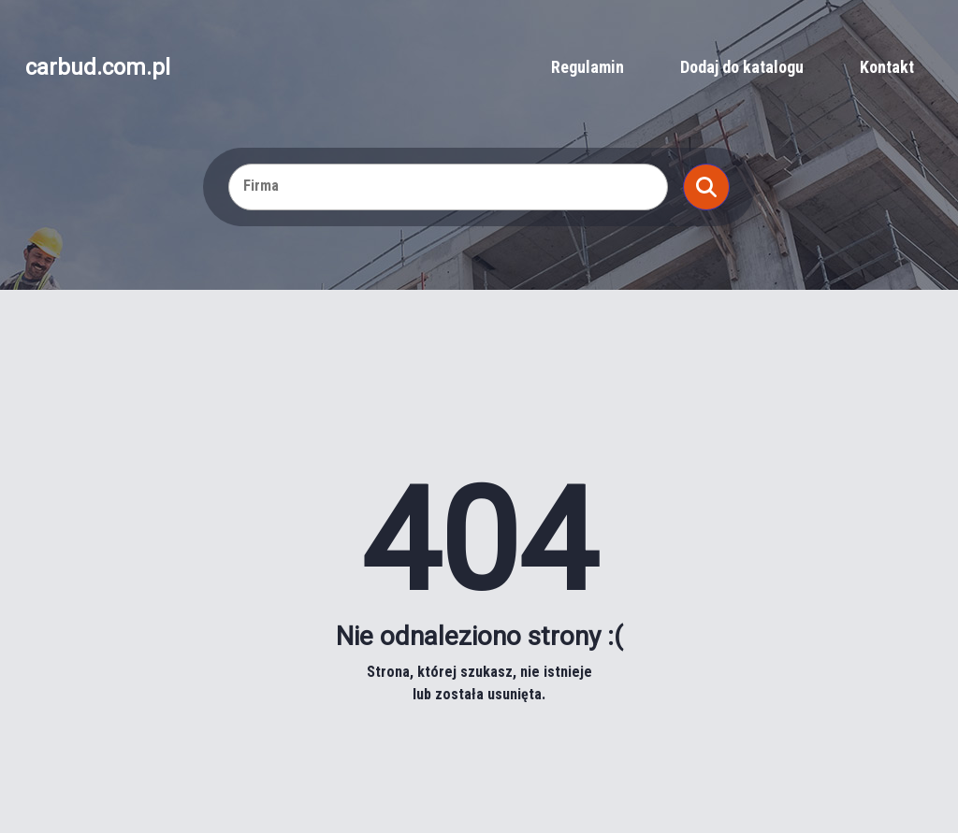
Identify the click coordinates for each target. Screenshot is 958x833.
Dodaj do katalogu (742, 67)
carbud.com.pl (97, 67)
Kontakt (887, 67)
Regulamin (587, 67)
